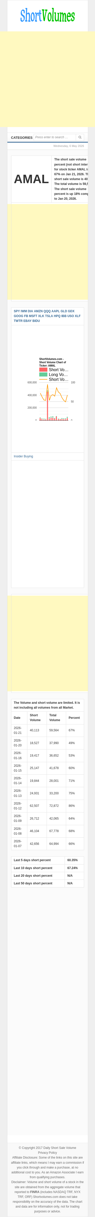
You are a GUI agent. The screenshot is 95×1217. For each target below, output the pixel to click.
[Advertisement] (47, 79)
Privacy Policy (47, 1153)
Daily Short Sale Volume (59, 1148)
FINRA (35, 1192)
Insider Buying (23, 456)
